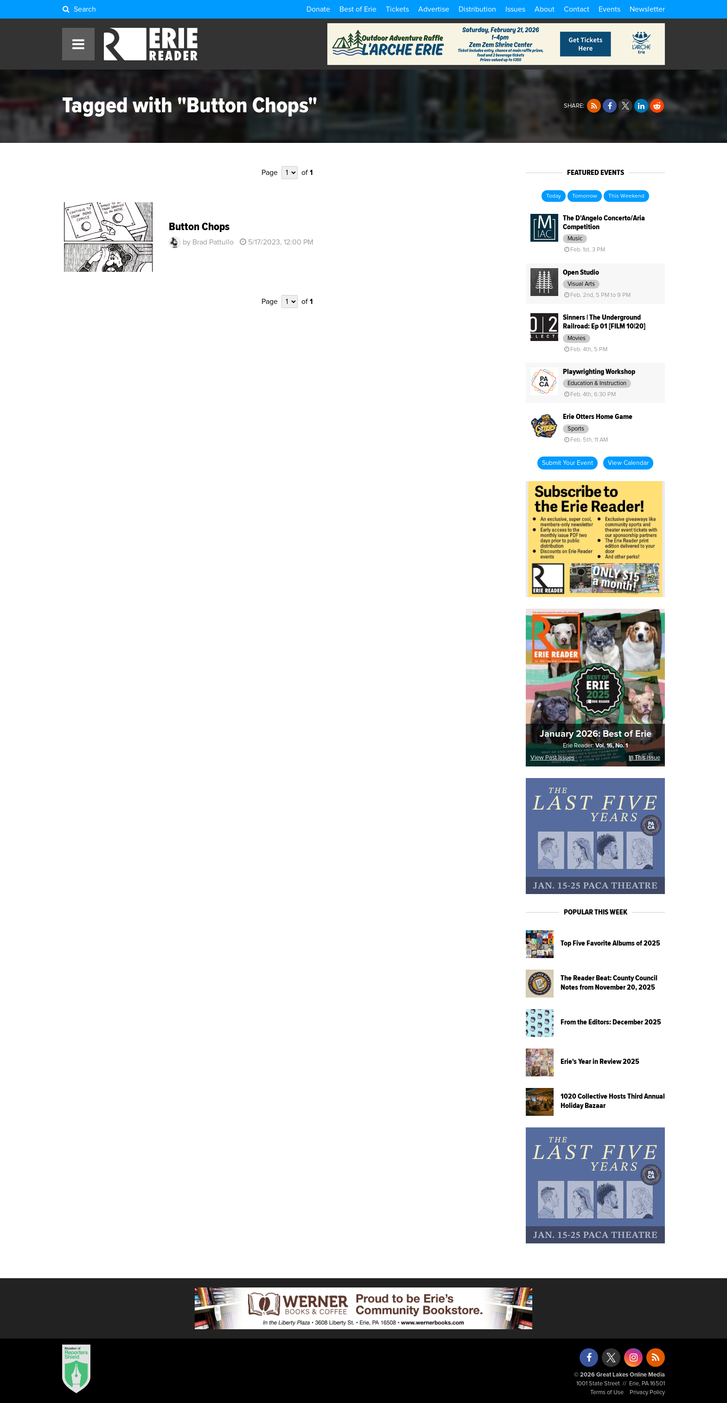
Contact (576, 9)
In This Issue (644, 758)
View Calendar (628, 463)
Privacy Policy (647, 1393)
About (545, 9)
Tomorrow (584, 196)
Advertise (433, 9)
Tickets (397, 9)
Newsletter (647, 9)
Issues (515, 9)
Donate (318, 9)
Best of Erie (357, 9)
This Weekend (626, 196)
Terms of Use (607, 1393)
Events (609, 9)
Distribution (477, 9)
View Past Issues (552, 758)
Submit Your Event (567, 463)
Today (553, 196)
